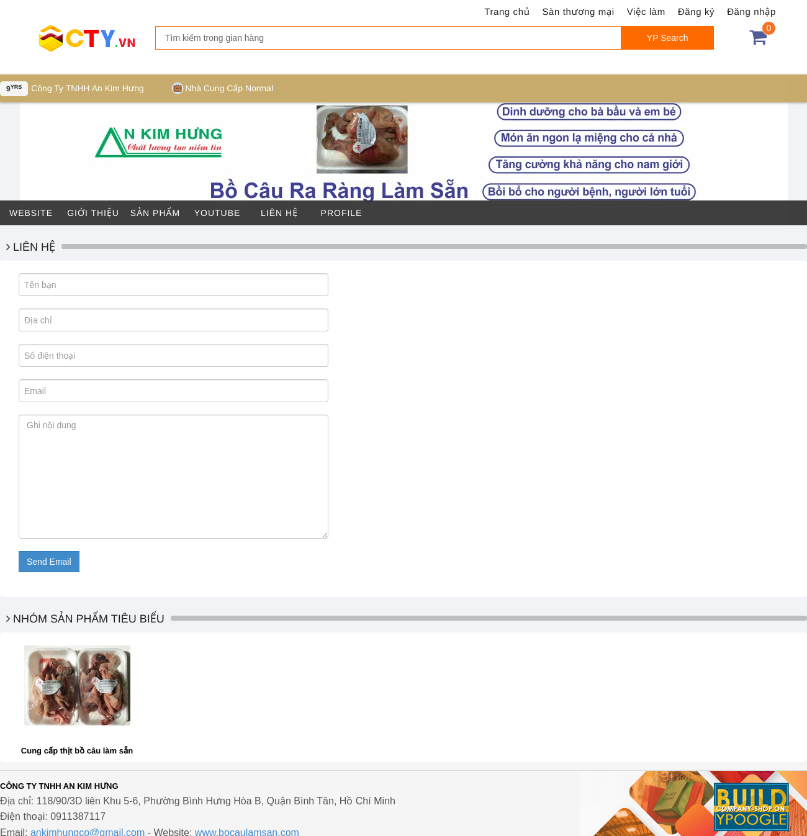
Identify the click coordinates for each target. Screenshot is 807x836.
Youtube (217, 213)
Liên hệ (279, 213)
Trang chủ (507, 12)
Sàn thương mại (579, 12)
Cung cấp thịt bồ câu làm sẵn (77, 750)
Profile (342, 213)
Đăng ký (696, 12)
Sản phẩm (155, 213)
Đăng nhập (751, 12)
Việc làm (646, 12)
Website (31, 213)
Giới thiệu (93, 213)
